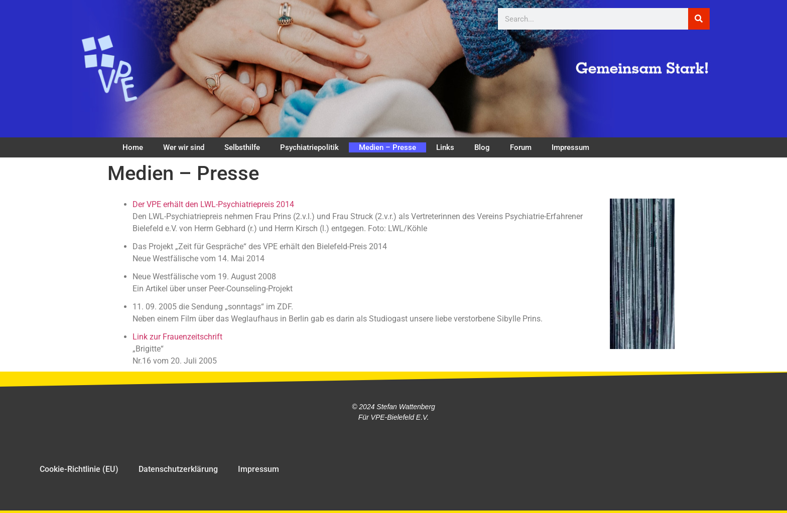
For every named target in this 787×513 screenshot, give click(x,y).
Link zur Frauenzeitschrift (177, 336)
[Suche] (699, 19)
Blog (482, 147)
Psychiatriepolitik (309, 147)
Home (132, 147)
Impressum (570, 147)
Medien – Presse (387, 147)
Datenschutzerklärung (178, 469)
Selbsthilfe (242, 147)
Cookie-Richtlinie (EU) (79, 469)
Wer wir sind (183, 147)
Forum (521, 147)
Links (445, 147)
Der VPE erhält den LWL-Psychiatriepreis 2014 (213, 204)
